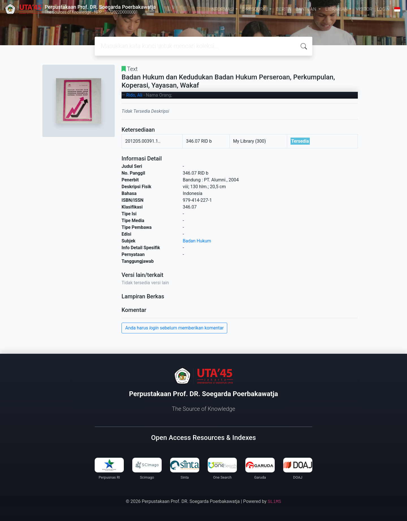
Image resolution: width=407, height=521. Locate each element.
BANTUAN (306, 9)
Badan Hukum (197, 241)
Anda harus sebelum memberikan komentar (174, 328)
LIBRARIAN (336, 9)
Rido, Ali (134, 95)
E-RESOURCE (255, 9)
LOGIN (383, 9)
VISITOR (364, 9)
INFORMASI (222, 9)
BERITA (283, 9)
